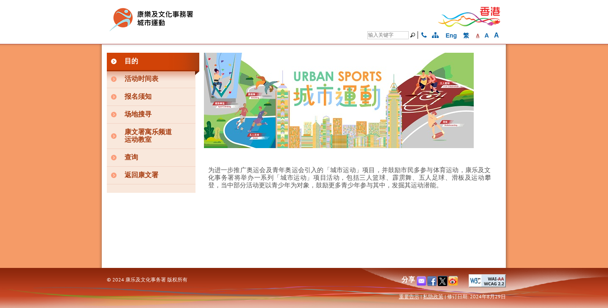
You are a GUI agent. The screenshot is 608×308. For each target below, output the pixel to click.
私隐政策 (433, 296)
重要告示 (409, 296)
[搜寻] (388, 35)
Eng (451, 35)
